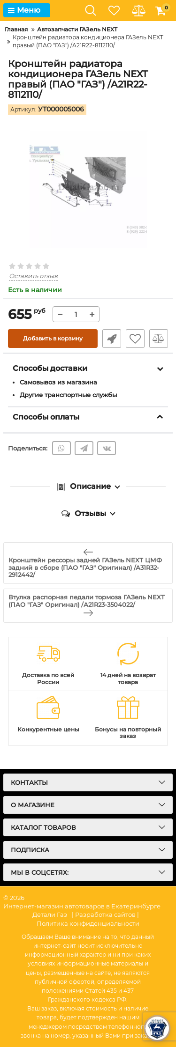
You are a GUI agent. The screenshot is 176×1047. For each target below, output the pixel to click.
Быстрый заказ (111, 338)
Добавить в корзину (53, 338)
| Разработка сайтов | (105, 914)
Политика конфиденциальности (88, 923)
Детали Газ (49, 914)
